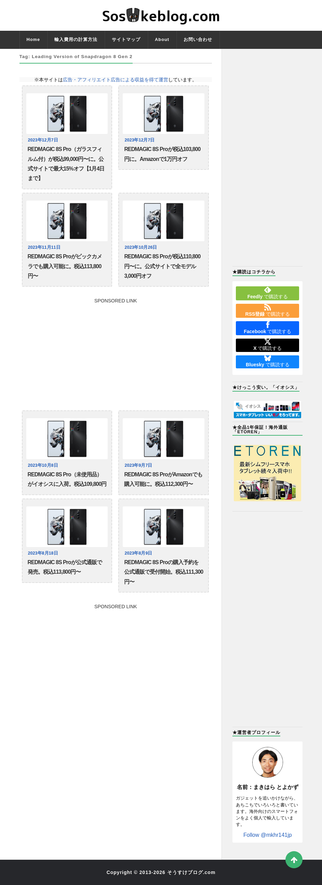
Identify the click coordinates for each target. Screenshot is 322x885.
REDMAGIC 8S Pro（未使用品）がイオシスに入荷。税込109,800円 (67, 479)
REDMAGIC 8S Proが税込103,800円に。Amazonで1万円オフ (162, 154)
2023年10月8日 (43, 465)
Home (33, 39)
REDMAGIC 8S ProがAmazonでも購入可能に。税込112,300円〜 (163, 479)
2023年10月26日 (140, 247)
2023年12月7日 (43, 140)
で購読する (267, 292)
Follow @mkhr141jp (267, 835)
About (162, 39)
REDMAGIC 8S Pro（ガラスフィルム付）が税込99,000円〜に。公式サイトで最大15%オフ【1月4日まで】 (66, 163)
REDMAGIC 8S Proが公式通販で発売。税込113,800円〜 (65, 567)
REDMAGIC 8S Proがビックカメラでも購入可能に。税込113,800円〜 (65, 266)
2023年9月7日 (138, 465)
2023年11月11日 (44, 247)
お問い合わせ (198, 39)
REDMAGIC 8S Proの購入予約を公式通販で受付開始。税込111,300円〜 (163, 572)
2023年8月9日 (138, 553)
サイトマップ (126, 39)
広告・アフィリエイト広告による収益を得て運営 (115, 79)
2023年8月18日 (43, 553)
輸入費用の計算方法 (75, 39)
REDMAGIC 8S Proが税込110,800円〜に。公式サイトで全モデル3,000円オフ (162, 266)
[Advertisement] (115, 351)
